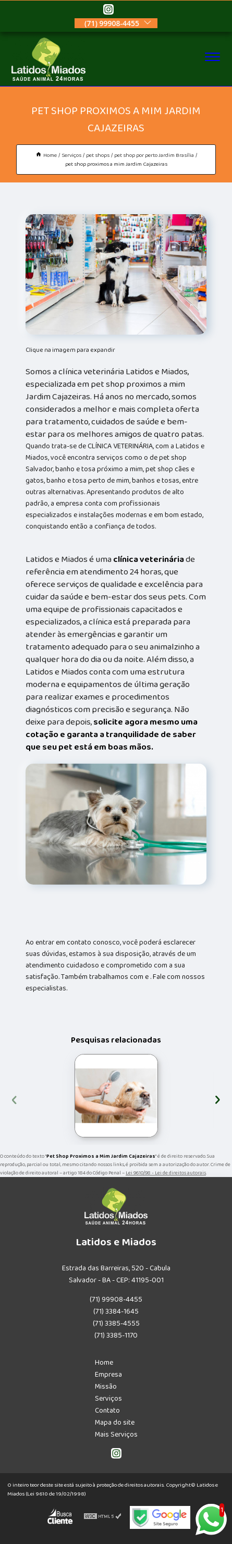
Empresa (108, 1374)
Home (104, 1362)
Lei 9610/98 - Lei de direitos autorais (166, 1173)
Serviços (108, 1398)
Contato (107, 1410)
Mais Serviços (116, 1434)
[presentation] (14, 1098)
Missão (106, 1386)
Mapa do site (115, 1422)
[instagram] (108, 11)
